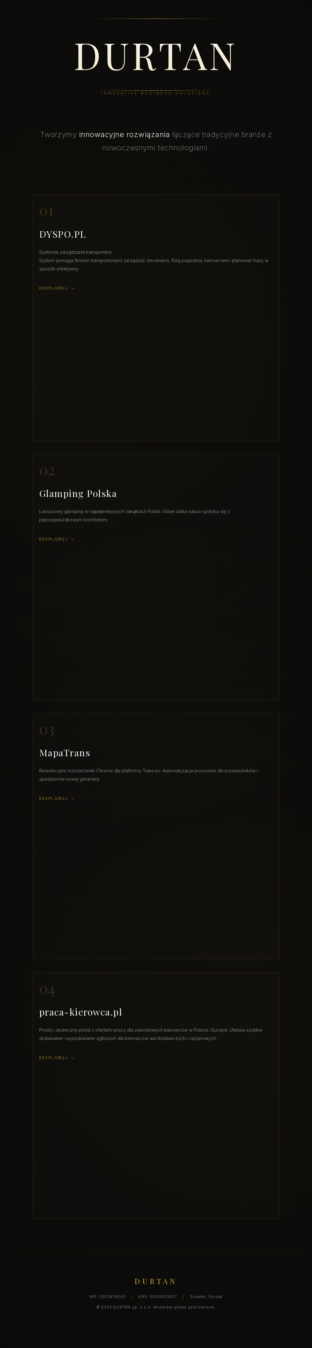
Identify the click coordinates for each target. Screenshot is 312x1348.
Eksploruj (53, 288)
